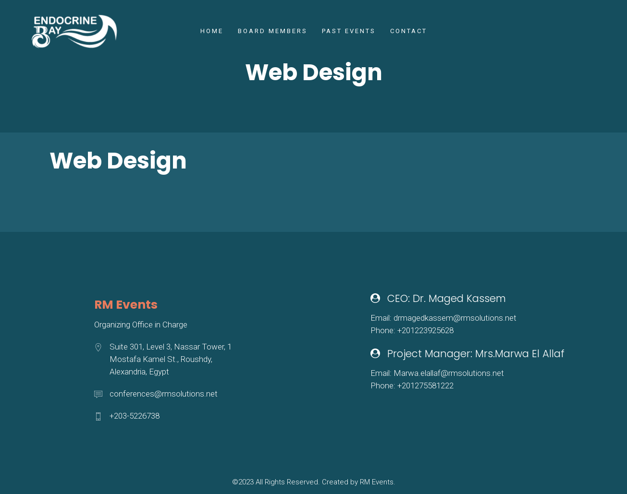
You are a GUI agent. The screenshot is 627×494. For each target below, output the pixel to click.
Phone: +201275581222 (412, 385)
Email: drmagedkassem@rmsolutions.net (443, 318)
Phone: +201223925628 (412, 330)
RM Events (376, 482)
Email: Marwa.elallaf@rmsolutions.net (437, 373)
